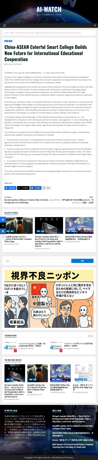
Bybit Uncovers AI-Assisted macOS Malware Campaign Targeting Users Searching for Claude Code (72, 445)
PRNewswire (78, 379)
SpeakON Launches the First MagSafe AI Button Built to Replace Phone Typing (18, 225)
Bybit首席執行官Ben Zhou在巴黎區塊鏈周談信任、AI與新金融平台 (79, 225)
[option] (26, 347)
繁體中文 (74, 231)
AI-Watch (49, 9)
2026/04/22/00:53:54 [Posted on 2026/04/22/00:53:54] (73, 242)
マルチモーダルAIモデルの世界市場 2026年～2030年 (56, 346)
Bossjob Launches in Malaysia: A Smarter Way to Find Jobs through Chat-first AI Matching (26, 200)
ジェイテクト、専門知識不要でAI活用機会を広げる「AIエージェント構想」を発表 (71, 200)
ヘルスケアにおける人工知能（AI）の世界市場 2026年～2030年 (10, 346)
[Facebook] (10, 188)
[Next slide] (92, 336)
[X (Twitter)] (23, 188)
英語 (10, 41)
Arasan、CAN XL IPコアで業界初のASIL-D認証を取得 (83, 373)
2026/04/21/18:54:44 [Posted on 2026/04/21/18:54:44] (26, 349)
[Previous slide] (89, 336)
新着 (6, 41)
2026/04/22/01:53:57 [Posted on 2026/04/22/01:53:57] (12, 244)
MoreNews (56, 457)
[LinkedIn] (36, 188)
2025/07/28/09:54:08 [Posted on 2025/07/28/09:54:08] (14, 64)
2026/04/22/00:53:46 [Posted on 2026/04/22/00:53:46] (81, 392)
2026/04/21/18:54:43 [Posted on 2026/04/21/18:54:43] (72, 349)
